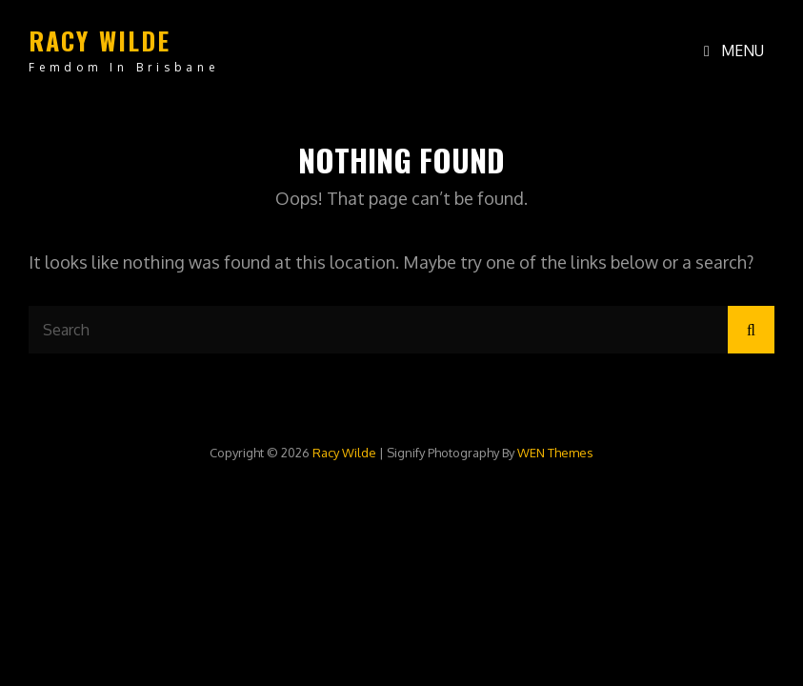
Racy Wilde (100, 40)
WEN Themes (555, 452)
